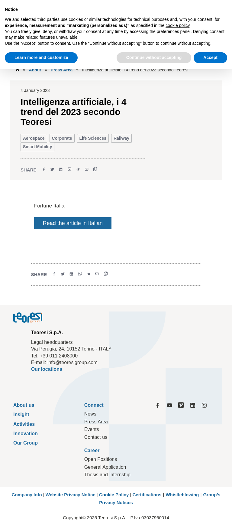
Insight (21, 414)
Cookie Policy (114, 494)
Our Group (25, 442)
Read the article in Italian (73, 223)
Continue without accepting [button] (154, 57)
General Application (105, 467)
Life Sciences (93, 138)
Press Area (62, 69)
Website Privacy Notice (70, 494)
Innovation (25, 433)
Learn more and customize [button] (41, 57)
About (35, 69)
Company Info (27, 494)
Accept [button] (210, 57)
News (90, 413)
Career (92, 450)
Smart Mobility (37, 146)
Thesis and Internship (107, 474)
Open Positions (100, 459)
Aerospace (34, 138)
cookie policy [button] (177, 25)
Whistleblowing (182, 494)
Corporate (62, 138)
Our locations (46, 369)
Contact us (95, 437)
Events (91, 429)
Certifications (146, 494)
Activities (24, 424)
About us (23, 405)
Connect (94, 405)
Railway (121, 138)
